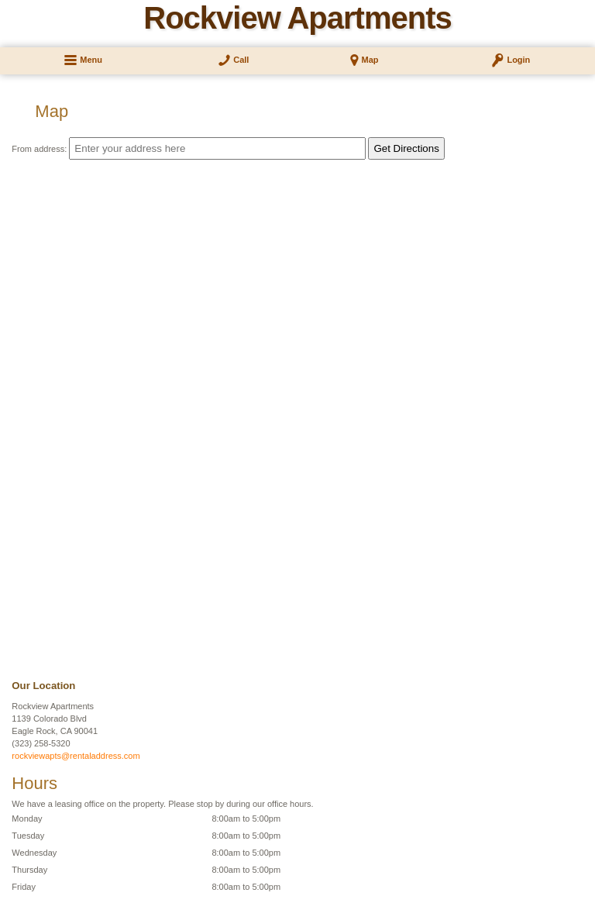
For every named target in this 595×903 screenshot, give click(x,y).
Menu (91, 59)
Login (518, 59)
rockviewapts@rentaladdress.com (75, 755)
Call (241, 59)
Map (370, 59)
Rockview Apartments (297, 18)
